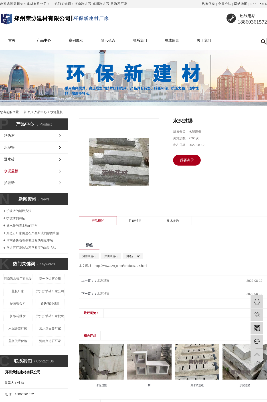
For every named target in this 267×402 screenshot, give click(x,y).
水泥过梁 (103, 280)
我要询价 (187, 160)
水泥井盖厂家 (17, 328)
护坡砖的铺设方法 (18, 211)
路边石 (9, 136)
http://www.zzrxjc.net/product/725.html (121, 266)
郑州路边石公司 (50, 278)
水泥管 (9, 147)
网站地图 (240, 4)
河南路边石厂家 (50, 341)
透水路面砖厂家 (50, 328)
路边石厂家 (119, 4)
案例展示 (76, 40)
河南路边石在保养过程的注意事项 (29, 240)
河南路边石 (83, 4)
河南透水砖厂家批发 (18, 278)
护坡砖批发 (18, 316)
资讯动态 (108, 40)
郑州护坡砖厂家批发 (50, 316)
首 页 (27, 112)
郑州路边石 (101, 4)
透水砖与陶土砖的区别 (22, 225)
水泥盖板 (56, 112)
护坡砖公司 (18, 303)
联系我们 (140, 40)
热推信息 (208, 4)
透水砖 (9, 159)
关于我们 (204, 40)
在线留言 (172, 40)
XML (263, 4)
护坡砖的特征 (15, 218)
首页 (11, 40)
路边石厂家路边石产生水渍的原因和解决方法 (35, 233)
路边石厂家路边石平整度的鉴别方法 (31, 248)
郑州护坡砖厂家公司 (50, 291)
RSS (253, 4)
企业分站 (224, 4)
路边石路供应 (50, 303)
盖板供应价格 (17, 341)
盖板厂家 (18, 291)
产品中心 (44, 40)
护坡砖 (9, 183)
